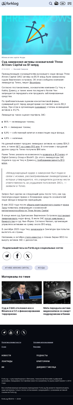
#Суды (22, 57)
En (62, 3)
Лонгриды (7, 361)
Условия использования (43, 342)
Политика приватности (11, 342)
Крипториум (43, 361)
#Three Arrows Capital (10, 57)
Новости (6, 355)
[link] (10, 4)
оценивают (40, 107)
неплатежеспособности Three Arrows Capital (25, 210)
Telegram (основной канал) (7, 256)
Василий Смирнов (21, 69)
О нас (4, 347)
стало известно (33, 237)
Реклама (37, 347)
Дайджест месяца (46, 367)
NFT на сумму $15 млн (28, 146)
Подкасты (42, 355)
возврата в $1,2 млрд (54, 154)
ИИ (3, 367)
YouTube (10, 332)
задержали (36, 229)
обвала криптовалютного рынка (43, 204)
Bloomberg (35, 82)
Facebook (17, 256)
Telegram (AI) (4, 332)
